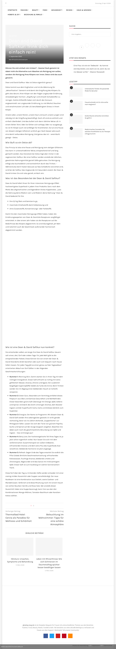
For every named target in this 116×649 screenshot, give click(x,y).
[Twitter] (7, 3)
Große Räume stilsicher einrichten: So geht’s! (97, 117)
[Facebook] (5, 3)
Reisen (69, 10)
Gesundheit (56, 10)
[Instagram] (93, 47)
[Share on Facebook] (33, 506)
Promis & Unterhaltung (80, 645)
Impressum (96, 645)
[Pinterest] (98, 47)
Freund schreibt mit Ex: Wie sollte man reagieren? (96, 103)
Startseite (12, 10)
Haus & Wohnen (84, 10)
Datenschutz (108, 645)
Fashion (24, 10)
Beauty (35, 10)
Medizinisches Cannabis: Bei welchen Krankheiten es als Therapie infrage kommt (97, 131)
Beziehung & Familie (33, 15)
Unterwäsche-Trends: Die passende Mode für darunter (97, 90)
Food (45, 10)
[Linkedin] (11, 3)
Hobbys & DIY (14, 15)
